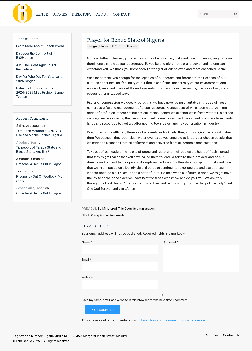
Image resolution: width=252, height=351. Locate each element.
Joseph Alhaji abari (30, 188)
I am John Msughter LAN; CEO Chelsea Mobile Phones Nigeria (39, 132)
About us (212, 335)
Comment (170, 242)
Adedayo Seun (27, 142)
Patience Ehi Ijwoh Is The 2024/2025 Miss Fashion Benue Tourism (40, 92)
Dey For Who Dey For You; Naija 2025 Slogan (39, 79)
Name (87, 242)
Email (86, 259)
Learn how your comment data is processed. (174, 320)
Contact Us (231, 335)
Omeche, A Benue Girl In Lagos (39, 164)
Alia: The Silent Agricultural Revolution (36, 67)
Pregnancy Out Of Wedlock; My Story (39, 178)
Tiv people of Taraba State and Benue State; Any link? (38, 149)
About (102, 14)
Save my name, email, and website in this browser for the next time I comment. (135, 300)
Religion (93, 46)
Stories (60, 14)
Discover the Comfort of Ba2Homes (34, 55)
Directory (81, 14)
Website (87, 277)
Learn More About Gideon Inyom (40, 46)
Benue (42, 14)
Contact (121, 14)
